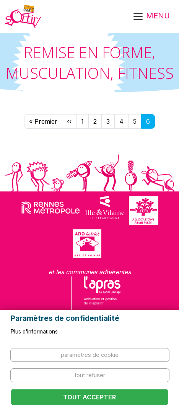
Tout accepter (89, 397)
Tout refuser (90, 375)
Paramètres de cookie (90, 355)
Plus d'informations (34, 332)
